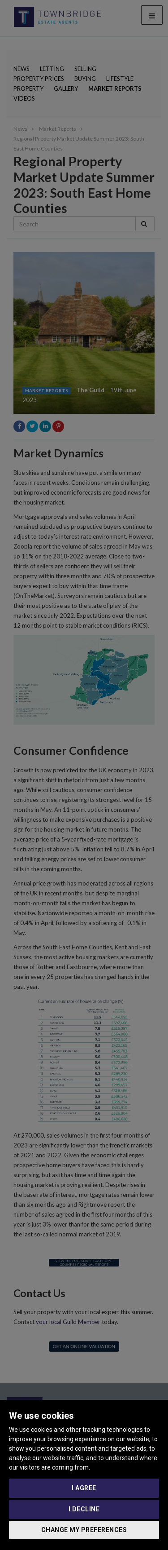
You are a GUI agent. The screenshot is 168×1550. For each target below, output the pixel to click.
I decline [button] (84, 1509)
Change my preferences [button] (84, 1529)
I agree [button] (84, 1488)
